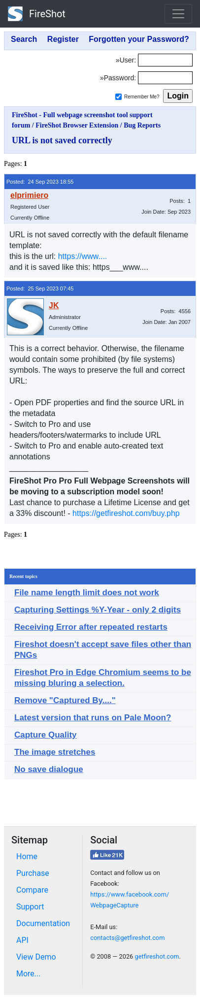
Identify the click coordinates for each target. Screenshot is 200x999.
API (22, 940)
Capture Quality (45, 735)
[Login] (165, 60)
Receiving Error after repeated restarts (90, 627)
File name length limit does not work (86, 592)
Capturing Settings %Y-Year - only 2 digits (97, 609)
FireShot (37, 13)
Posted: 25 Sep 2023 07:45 (39, 288)
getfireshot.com (156, 956)
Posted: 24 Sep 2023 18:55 (39, 182)
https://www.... (82, 256)
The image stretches (54, 752)
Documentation (43, 923)
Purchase (32, 873)
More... (28, 973)
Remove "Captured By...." (65, 700)
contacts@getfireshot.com (127, 937)
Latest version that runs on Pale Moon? (92, 717)
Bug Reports (142, 125)
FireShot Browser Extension (76, 125)
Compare (32, 890)
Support (30, 906)
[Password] (165, 77)
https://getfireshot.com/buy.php (126, 513)
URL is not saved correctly (62, 140)
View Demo (36, 957)
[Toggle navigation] (178, 14)
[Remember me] (118, 97)
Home (26, 856)
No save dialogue (48, 769)
